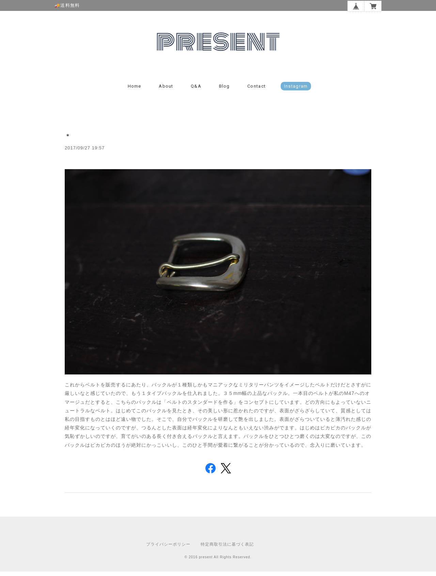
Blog (224, 90)
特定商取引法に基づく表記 (227, 548)
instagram (296, 90)
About (166, 90)
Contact (256, 90)
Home (134, 90)
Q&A (196, 90)
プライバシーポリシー (168, 548)
